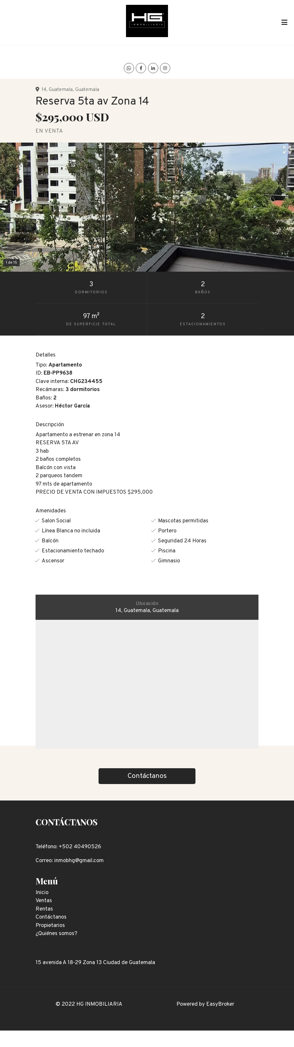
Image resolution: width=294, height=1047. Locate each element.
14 (43, 89)
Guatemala (61, 89)
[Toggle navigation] (284, 22)
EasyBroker (220, 1004)
